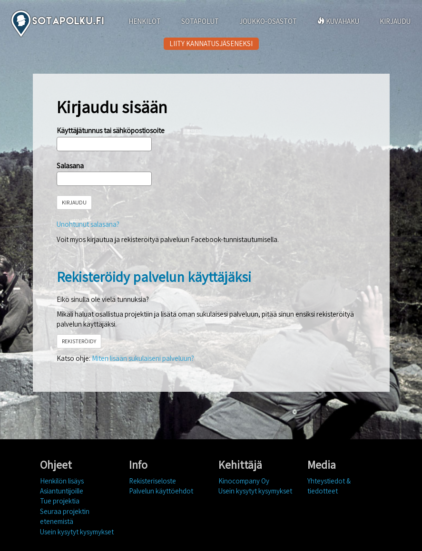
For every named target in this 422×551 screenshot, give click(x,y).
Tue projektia (59, 500)
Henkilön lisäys (62, 480)
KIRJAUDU (395, 21)
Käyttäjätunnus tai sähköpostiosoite (111, 130)
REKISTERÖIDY (79, 341)
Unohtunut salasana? (88, 224)
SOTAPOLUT (200, 21)
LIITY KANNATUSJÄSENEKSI (211, 43)
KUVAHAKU (338, 21)
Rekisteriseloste (152, 480)
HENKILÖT (144, 21)
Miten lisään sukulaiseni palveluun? (143, 358)
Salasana (70, 165)
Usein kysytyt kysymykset (77, 531)
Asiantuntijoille (61, 490)
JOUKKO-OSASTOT (268, 21)
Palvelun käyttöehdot (161, 490)
